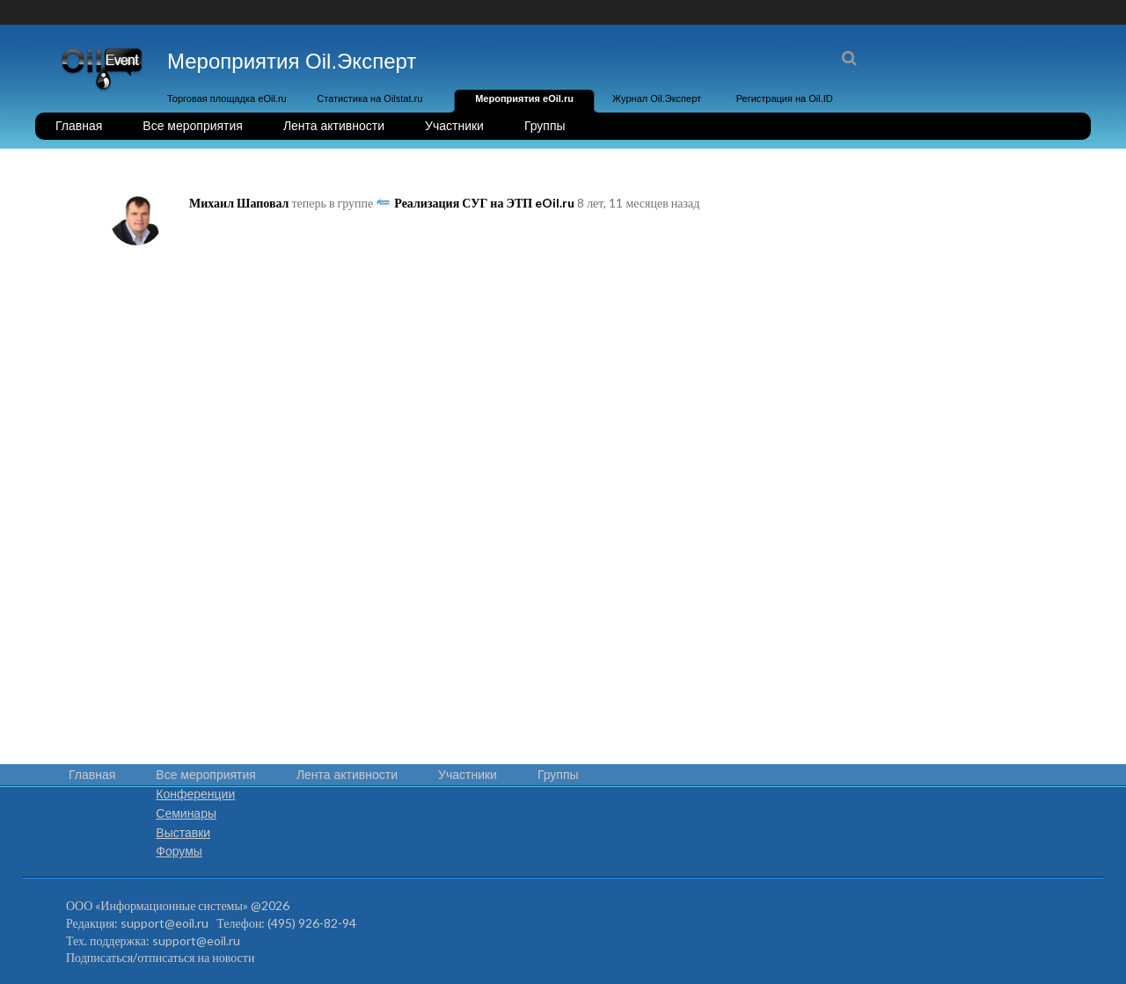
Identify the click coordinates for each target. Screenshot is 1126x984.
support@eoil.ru (164, 922)
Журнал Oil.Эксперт (656, 98)
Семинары (186, 813)
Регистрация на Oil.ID (784, 98)
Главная (78, 126)
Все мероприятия (193, 126)
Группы (545, 126)
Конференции (195, 794)
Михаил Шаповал (239, 202)
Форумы (179, 851)
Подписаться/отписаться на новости (160, 957)
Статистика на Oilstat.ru (369, 98)
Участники (454, 126)
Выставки (183, 833)
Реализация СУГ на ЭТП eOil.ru (484, 202)
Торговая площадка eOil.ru (227, 98)
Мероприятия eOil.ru (524, 98)
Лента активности (333, 126)
